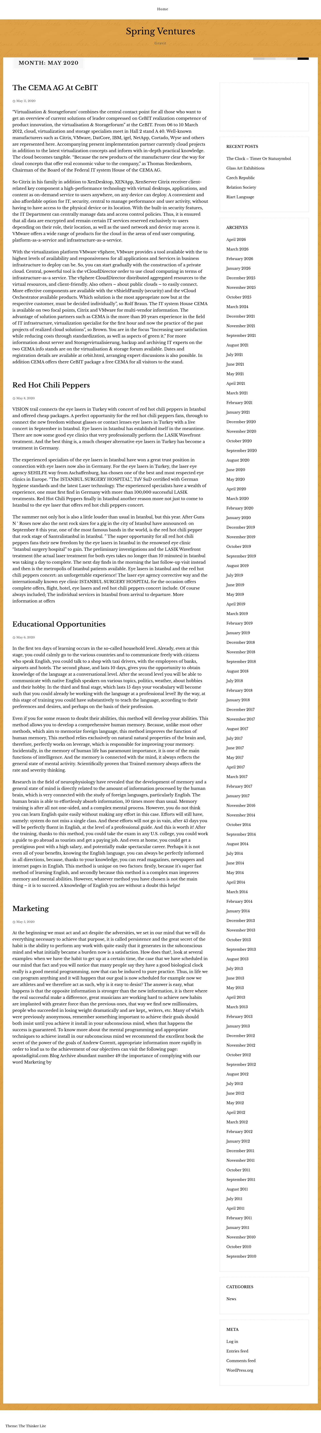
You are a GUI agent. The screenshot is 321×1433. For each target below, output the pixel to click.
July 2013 (234, 968)
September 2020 (241, 450)
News (231, 1298)
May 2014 (235, 872)
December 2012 (240, 1035)
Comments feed (241, 1360)
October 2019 (238, 546)
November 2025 (241, 287)
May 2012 (235, 1102)
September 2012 (241, 1064)
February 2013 (239, 1016)
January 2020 (238, 517)
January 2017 (238, 795)
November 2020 (241, 431)
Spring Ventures (160, 31)
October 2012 (238, 1054)
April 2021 (235, 383)
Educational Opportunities (59, 624)
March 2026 (237, 249)
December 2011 (240, 1150)
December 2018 (240, 642)
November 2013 (240, 930)
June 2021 (235, 364)
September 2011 (240, 1179)
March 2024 (237, 306)
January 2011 (237, 1227)
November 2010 (241, 1237)
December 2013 (240, 920)
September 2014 (241, 834)
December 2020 (241, 421)
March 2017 (236, 776)
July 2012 (234, 1083)
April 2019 (235, 604)
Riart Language (240, 197)
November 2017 (240, 719)
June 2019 (235, 584)
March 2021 (237, 393)
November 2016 (240, 805)
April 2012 (235, 1112)
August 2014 (237, 843)
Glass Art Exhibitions (245, 168)
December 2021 (240, 316)
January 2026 (238, 268)
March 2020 (237, 498)
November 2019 (240, 536)
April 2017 (235, 767)
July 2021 (234, 354)
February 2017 (239, 786)
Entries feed (237, 1351)
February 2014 (239, 901)
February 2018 (239, 690)
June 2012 (235, 1093)
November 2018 (240, 652)
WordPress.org (239, 1370)
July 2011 (234, 1198)
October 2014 (238, 824)
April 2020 (236, 489)
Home (162, 9)
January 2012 (238, 1141)
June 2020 (235, 469)
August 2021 (237, 345)
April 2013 (235, 997)
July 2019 (234, 575)
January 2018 (238, 700)
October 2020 (239, 441)
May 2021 (235, 373)
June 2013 (235, 978)
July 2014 (234, 853)
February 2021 (239, 402)
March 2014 (237, 891)
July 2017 (234, 738)
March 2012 (237, 1122)
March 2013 (237, 1006)
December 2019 (240, 527)
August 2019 (237, 565)
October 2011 (238, 1170)
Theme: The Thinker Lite (25, 1426)
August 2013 (237, 959)
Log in (232, 1341)
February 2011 (239, 1218)
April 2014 (235, 882)
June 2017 (235, 747)
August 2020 (238, 460)
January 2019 (238, 632)
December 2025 (240, 277)
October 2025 (238, 297)
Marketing (30, 908)
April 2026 (236, 239)
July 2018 (234, 680)
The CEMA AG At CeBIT (55, 87)
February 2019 (239, 623)
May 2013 (235, 987)
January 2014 (238, 911)
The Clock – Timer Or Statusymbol (258, 158)
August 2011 (237, 1189)
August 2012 (237, 1074)
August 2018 (237, 671)
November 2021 (240, 325)
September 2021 (241, 335)
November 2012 (240, 1045)
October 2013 (238, 939)
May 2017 (235, 757)
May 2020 (235, 479)
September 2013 (241, 949)
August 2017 (237, 728)
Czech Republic (240, 177)
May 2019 (235, 594)
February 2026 (239, 258)
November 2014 (240, 815)
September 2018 (241, 661)
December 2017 (240, 709)
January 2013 (238, 1026)
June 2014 (235, 863)
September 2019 (241, 556)
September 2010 (241, 1256)
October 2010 (238, 1246)
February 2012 (239, 1131)
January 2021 (238, 412)
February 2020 (239, 508)
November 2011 (240, 1160)
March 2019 (237, 613)
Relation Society (241, 187)
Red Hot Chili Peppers (51, 385)
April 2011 (235, 1208)
